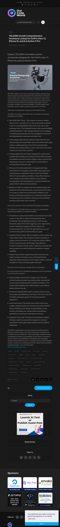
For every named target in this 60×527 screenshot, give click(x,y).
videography (11, 358)
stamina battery (37, 365)
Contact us (40, 2)
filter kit (22, 362)
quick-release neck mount (36, 358)
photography (42, 354)
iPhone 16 (45, 351)
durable (27, 354)
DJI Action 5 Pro (12, 354)
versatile (34, 354)
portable (21, 354)
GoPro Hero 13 (36, 351)
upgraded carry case (35, 369)
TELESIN (16, 351)
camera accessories (26, 351)
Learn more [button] (31, 518)
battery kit (28, 362)
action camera (24, 372)
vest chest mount (24, 369)
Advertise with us (27, 2)
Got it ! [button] (42, 524)
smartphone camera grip (39, 362)
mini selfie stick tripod (22, 358)
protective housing (13, 369)
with (19, 2)
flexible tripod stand (26, 365)
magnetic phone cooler (14, 365)
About (34, 2)
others (10, 351)
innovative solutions (13, 372)
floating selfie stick (13, 362)
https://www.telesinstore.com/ (17, 347)
